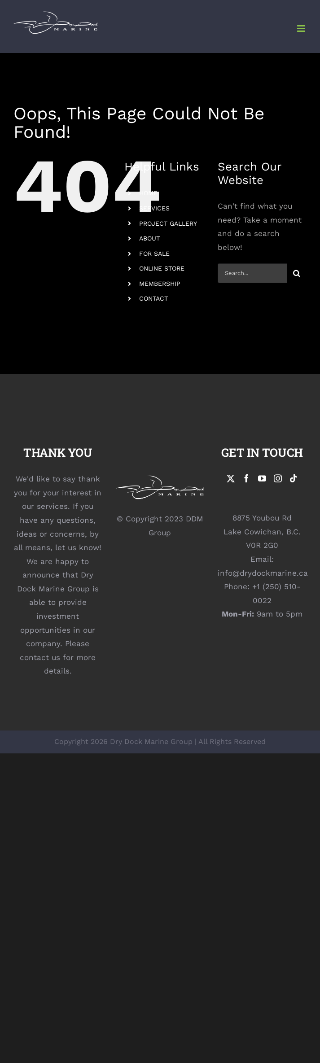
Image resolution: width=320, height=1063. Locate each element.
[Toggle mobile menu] (302, 28)
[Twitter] (231, 478)
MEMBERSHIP (159, 283)
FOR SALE (154, 253)
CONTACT (153, 298)
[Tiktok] (293, 478)
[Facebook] (246, 478)
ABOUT (149, 238)
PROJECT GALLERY (168, 223)
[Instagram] (278, 478)
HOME (148, 193)
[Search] (297, 273)
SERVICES (154, 208)
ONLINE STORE (161, 268)
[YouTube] (262, 478)
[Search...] (252, 273)
